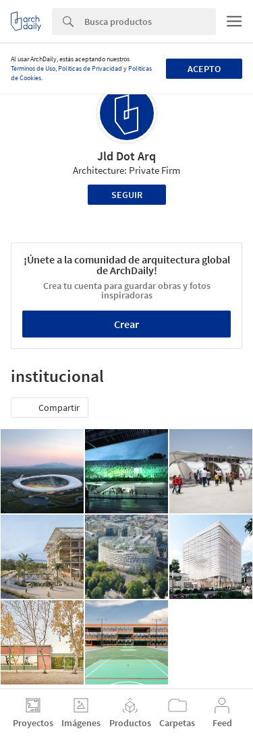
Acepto (204, 69)
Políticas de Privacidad (90, 68)
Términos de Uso (33, 68)
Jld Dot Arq (126, 156)
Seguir (126, 195)
